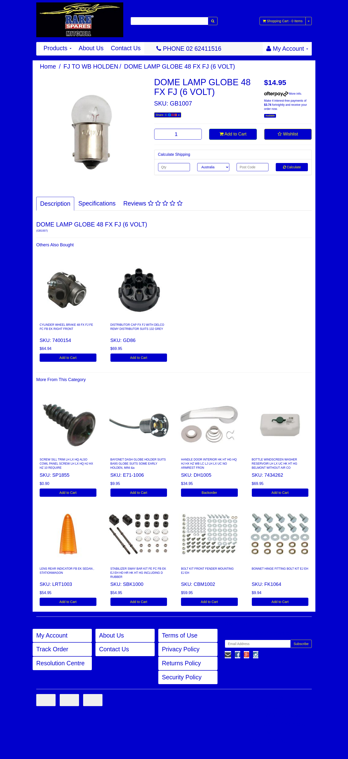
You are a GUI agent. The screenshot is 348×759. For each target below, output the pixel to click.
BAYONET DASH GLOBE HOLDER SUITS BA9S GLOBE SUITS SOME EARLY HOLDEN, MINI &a (138, 463)
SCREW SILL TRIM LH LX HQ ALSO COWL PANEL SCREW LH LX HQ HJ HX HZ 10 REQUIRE (66, 463)
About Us (91, 48)
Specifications (97, 203)
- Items (283, 21)
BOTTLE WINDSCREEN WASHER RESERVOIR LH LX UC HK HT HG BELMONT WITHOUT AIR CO (274, 463)
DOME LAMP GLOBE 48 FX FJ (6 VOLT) (179, 66)
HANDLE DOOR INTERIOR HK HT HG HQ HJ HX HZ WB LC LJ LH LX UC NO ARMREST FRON (209, 463)
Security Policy (182, 677)
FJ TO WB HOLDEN (91, 66)
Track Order (52, 649)
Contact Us (126, 48)
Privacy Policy (181, 649)
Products (58, 48)
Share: (168, 115)
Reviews (152, 203)
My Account (51, 635)
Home (48, 66)
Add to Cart (232, 134)
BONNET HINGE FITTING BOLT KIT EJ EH (280, 568)
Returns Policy (181, 663)
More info (282, 93)
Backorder (209, 493)
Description (55, 203)
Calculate (292, 167)
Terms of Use (179, 635)
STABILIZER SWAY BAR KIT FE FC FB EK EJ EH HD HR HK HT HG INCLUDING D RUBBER (138, 573)
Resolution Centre (60, 663)
